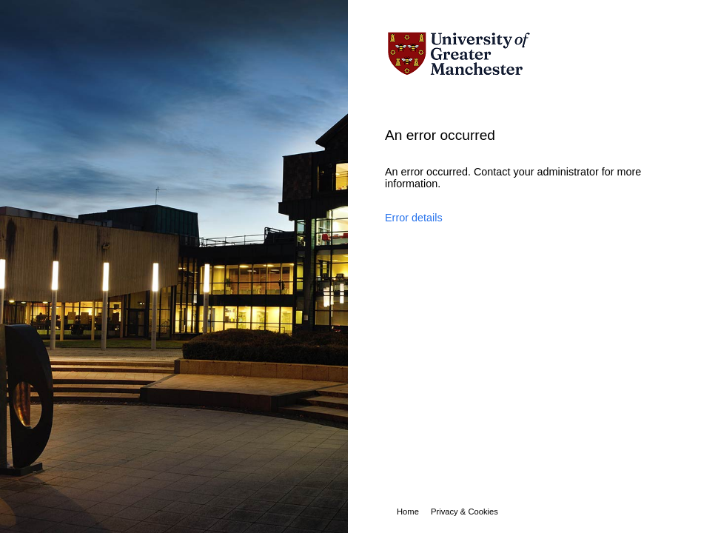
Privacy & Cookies (464, 511)
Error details (414, 218)
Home (408, 511)
